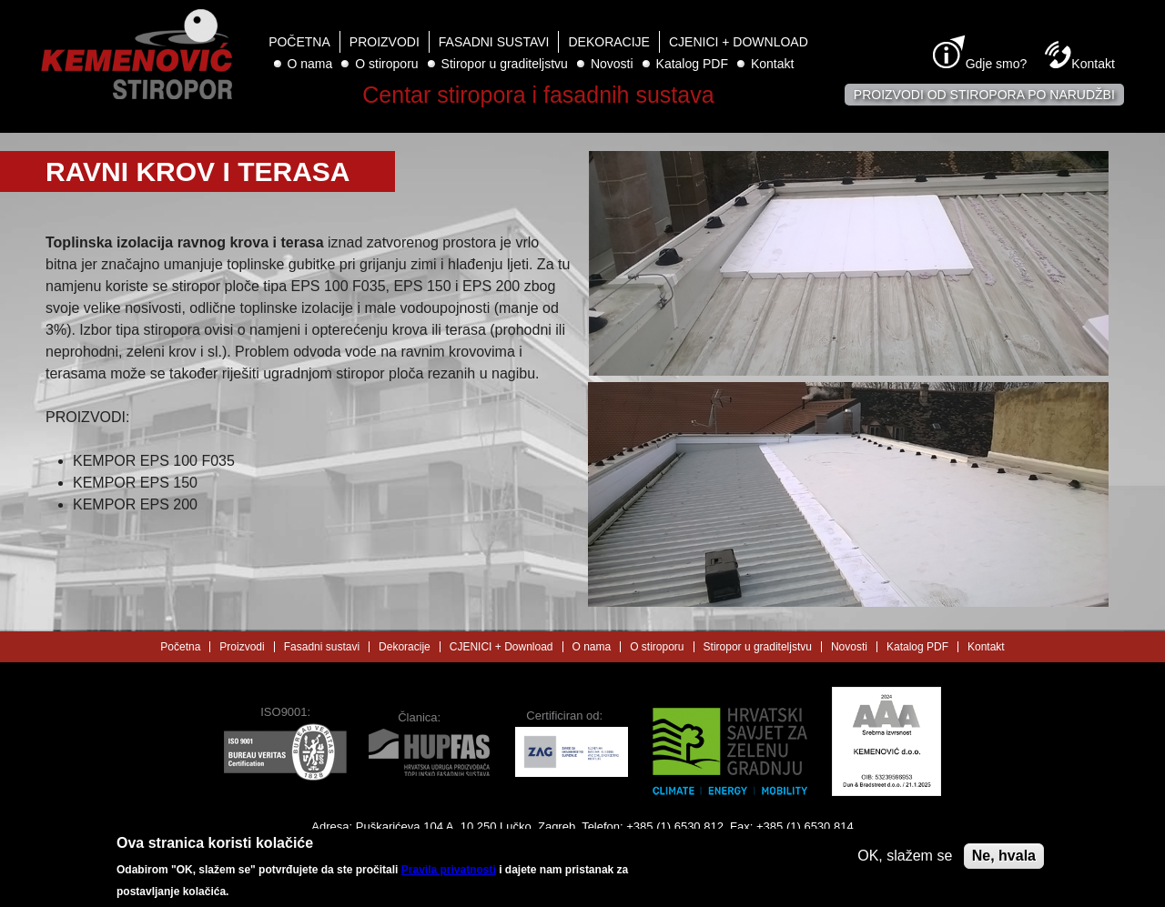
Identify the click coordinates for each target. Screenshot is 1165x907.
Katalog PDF (692, 63)
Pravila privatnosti (448, 877)
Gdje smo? (997, 63)
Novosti (612, 63)
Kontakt (772, 63)
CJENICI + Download (738, 42)
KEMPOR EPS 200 (135, 504)
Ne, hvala (1004, 862)
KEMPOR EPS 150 (135, 482)
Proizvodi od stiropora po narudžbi (984, 94)
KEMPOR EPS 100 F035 (154, 461)
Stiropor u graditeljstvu (504, 63)
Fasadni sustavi (494, 42)
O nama (310, 63)
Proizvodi (385, 42)
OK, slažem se (904, 862)
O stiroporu (386, 63)
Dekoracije (608, 42)
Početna (299, 42)
